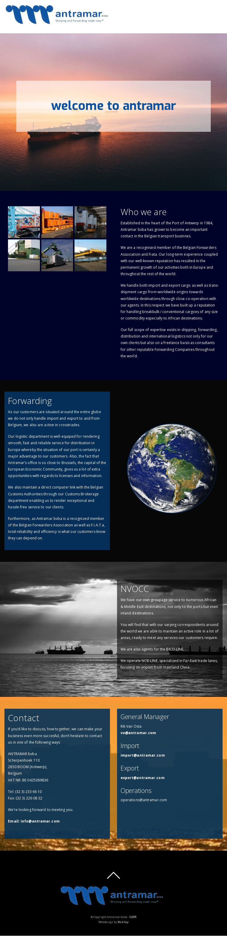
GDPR (132, 917)
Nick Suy (123, 922)
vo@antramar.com (138, 732)
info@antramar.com (40, 821)
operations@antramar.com (144, 799)
